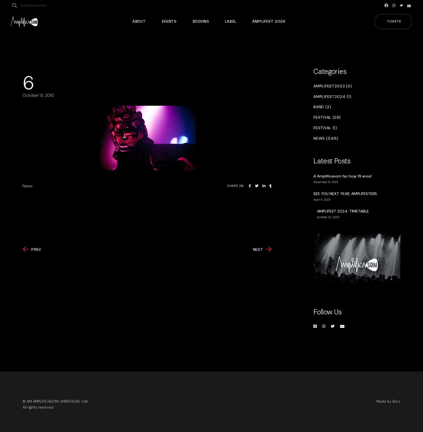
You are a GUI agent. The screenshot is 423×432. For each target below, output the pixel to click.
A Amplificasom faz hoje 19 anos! (342, 176)
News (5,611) (325, 138)
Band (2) (322, 107)
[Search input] (42, 5)
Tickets (394, 21)
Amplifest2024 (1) (332, 96)
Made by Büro (388, 401)
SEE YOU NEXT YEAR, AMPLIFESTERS (345, 193)
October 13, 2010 (38, 95)
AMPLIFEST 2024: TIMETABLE (343, 211)
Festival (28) (326, 117)
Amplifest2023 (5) (332, 86)
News (28, 186)
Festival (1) (325, 128)
